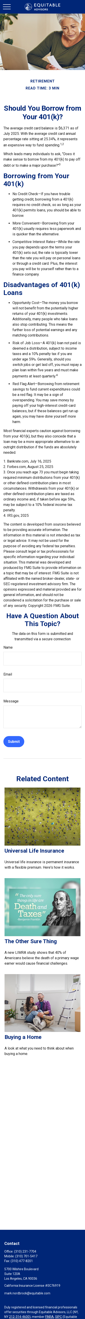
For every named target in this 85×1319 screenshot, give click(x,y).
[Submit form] (13, 741)
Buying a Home (23, 1037)
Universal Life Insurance (34, 851)
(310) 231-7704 (25, 1251)
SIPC (58, 1317)
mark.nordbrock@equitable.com (27, 1293)
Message (11, 701)
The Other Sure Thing (31, 941)
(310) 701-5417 (26, 1256)
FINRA (49, 1317)
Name (8, 647)
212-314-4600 (19, 1317)
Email (7, 674)
